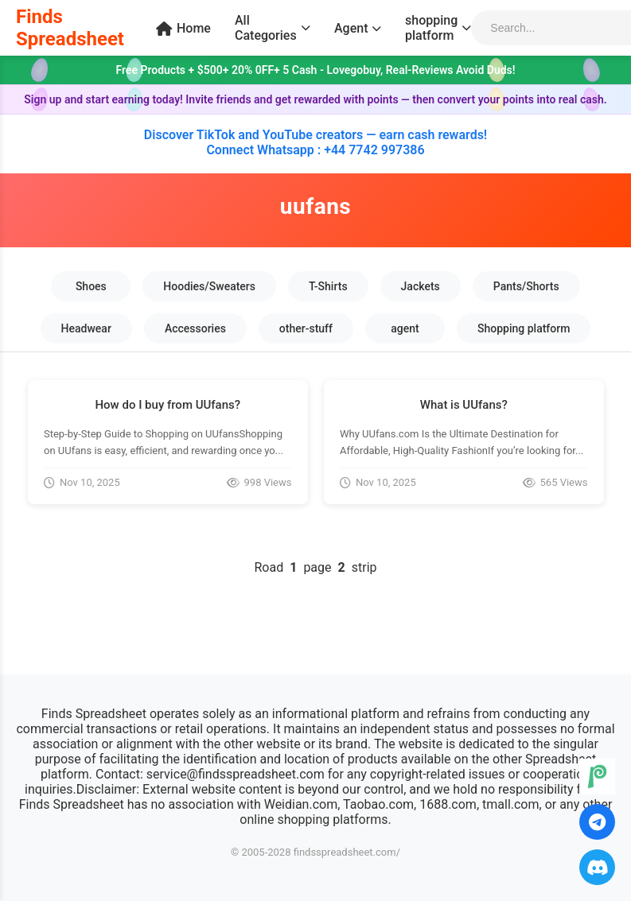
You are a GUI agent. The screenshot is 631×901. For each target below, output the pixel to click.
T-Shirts (328, 286)
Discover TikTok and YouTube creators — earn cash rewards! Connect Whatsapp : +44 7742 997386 (315, 142)
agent (405, 328)
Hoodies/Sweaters (209, 286)
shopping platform (438, 28)
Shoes (91, 286)
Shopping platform (523, 328)
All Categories (272, 28)
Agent (357, 28)
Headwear (86, 328)
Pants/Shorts (526, 286)
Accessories (195, 328)
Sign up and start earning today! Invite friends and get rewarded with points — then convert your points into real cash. (315, 99)
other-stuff (306, 328)
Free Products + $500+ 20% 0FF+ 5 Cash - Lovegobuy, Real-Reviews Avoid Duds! (315, 70)
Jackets (420, 286)
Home (183, 28)
